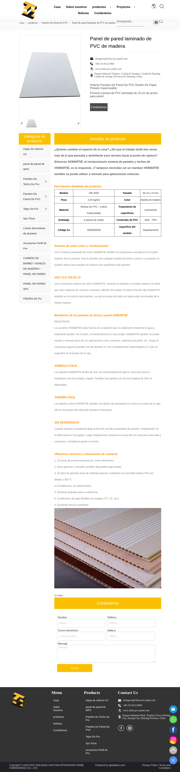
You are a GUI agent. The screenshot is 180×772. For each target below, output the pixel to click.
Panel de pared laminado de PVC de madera (93, 22)
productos (101, 6)
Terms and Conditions (165, 766)
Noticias (83, 13)
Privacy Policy (150, 765)
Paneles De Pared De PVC (55, 22)
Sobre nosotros (76, 6)
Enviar (75, 668)
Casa (57, 6)
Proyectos (126, 6)
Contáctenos (102, 13)
